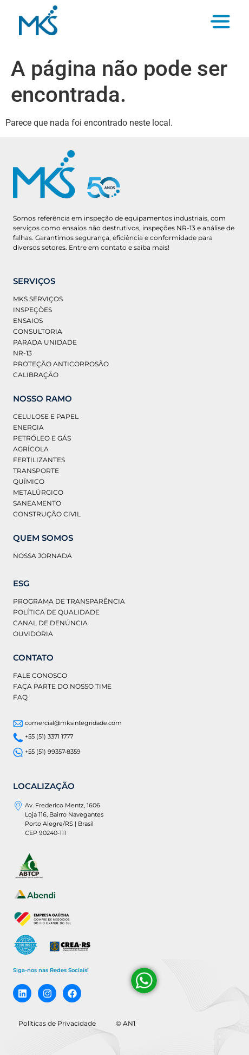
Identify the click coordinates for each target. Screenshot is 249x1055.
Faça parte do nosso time (62, 686)
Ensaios (28, 320)
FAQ (20, 697)
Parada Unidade (45, 342)
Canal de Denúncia (50, 623)
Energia (28, 427)
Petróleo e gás (42, 438)
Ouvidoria (33, 634)
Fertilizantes (39, 460)
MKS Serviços (38, 299)
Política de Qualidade (56, 612)
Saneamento (37, 503)
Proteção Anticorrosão (61, 364)
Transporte (36, 471)
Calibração (35, 375)
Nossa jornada (42, 556)
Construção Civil (47, 514)
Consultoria (37, 331)
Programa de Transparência (69, 601)
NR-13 (22, 353)
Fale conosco (40, 675)
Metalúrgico (38, 492)
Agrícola (31, 449)
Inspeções (32, 310)
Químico (28, 481)
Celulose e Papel (45, 416)
